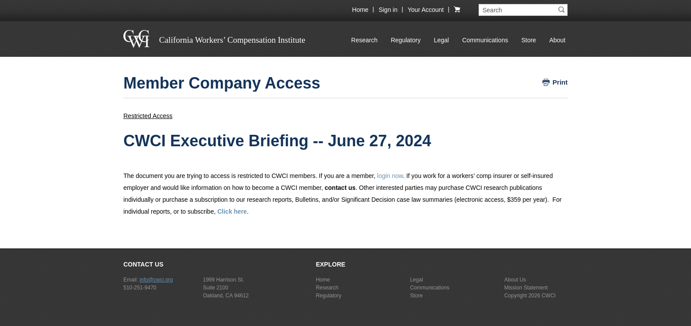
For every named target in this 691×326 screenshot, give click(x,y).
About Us (515, 280)
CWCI (549, 296)
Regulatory (406, 40)
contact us (340, 187)
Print (560, 82)
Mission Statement (526, 288)
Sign (388, 9)
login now (390, 175)
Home (360, 9)
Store (528, 40)
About (557, 40)
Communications (485, 40)
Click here (232, 211)
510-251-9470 (139, 288)
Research (364, 40)
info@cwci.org (156, 280)
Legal (441, 40)
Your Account (426, 9)
